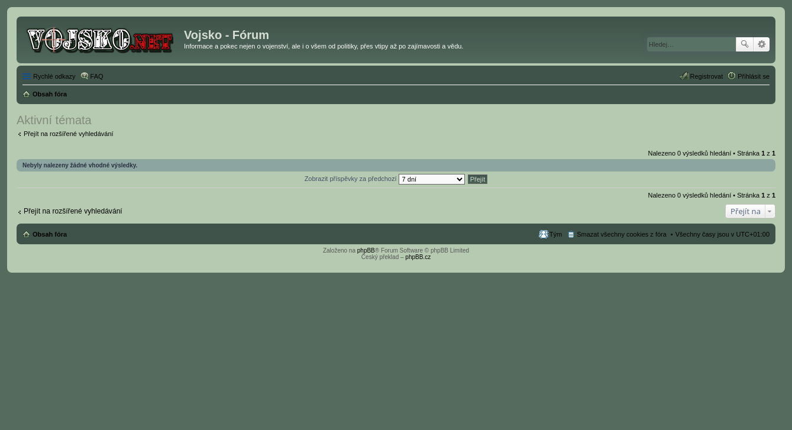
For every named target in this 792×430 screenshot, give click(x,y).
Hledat (745, 44)
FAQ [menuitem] (97, 76)
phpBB (366, 250)
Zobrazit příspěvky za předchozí (385, 178)
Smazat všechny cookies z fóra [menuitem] (622, 234)
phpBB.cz (418, 257)
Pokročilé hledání (762, 44)
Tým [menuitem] (555, 234)
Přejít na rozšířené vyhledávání (69, 133)
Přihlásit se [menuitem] (754, 76)
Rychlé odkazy (54, 76)
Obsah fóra (50, 234)
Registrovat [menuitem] (706, 76)
